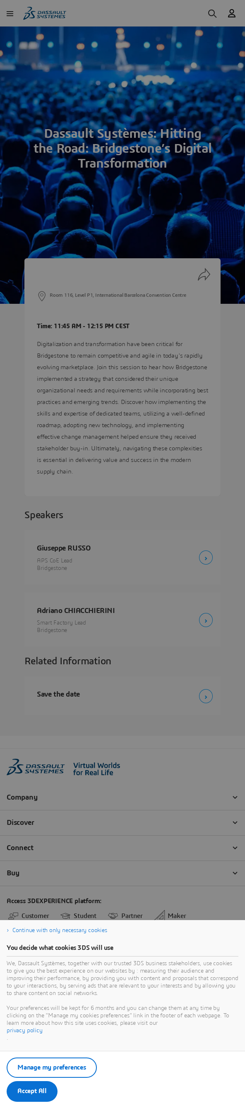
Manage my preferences (51, 1067)
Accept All (32, 1091)
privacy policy (25, 1030)
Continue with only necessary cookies (59, 930)
